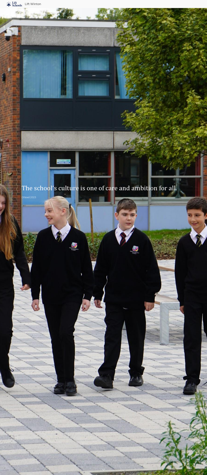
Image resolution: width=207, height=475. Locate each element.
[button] (103, 469)
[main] (103, 241)
